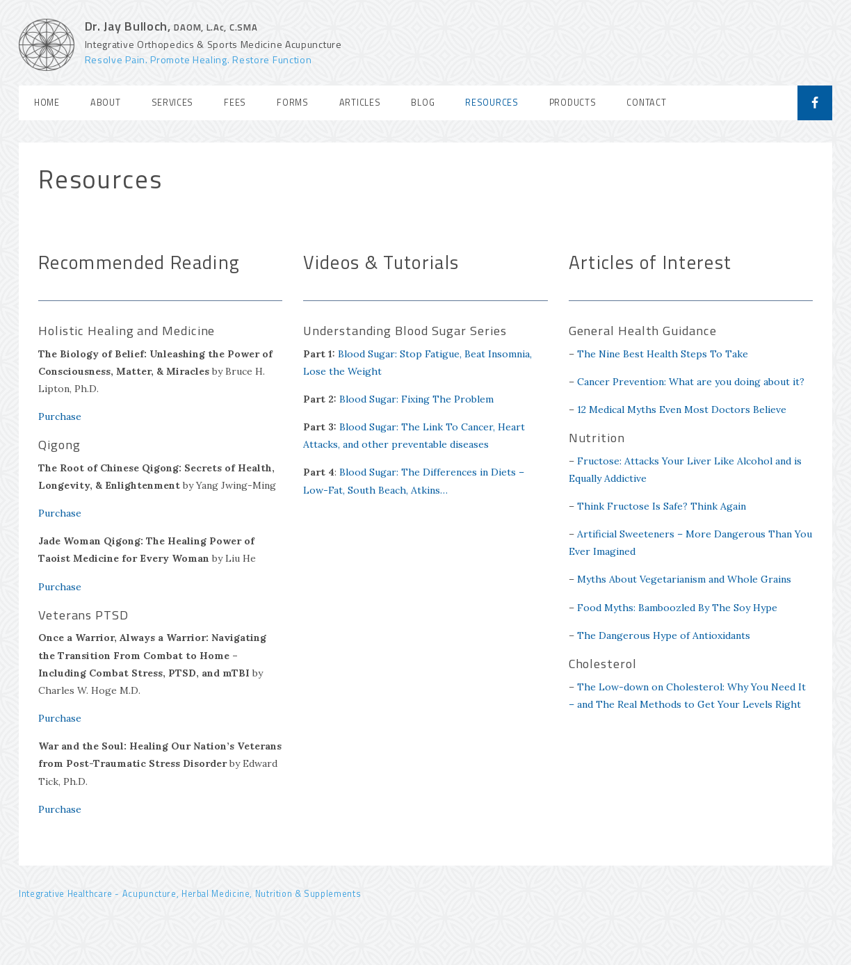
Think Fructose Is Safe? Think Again (661, 506)
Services (173, 102)
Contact (646, 102)
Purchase (59, 416)
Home (47, 102)
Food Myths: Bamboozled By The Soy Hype (677, 607)
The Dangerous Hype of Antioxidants (663, 635)
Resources (491, 102)
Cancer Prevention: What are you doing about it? (690, 381)
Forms (293, 102)
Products (573, 102)
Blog (423, 102)
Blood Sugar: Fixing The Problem (416, 399)
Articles (360, 102)
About (105, 102)
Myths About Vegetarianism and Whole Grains (684, 579)
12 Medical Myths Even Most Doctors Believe (681, 409)
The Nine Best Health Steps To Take (662, 354)
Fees (235, 102)
